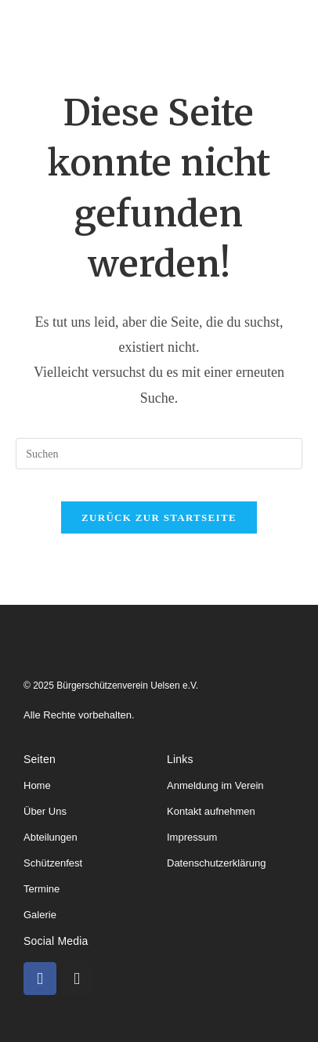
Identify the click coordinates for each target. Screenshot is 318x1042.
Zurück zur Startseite (159, 517)
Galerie (39, 915)
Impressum (192, 837)
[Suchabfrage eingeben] (159, 453)
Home (37, 785)
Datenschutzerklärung (216, 863)
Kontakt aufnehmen (211, 811)
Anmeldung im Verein (215, 785)
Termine (41, 889)
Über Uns (45, 811)
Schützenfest (52, 863)
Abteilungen (50, 837)
